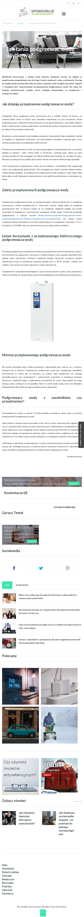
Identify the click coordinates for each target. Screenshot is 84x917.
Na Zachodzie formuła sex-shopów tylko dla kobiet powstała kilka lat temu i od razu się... (49, 611)
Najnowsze (22, 585)
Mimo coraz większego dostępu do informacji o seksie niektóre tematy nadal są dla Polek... (48, 596)
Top (7, 585)
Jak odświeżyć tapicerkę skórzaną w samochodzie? (27, 818)
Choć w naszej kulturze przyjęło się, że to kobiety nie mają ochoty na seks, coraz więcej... (50, 626)
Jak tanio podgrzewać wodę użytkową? (40, 52)
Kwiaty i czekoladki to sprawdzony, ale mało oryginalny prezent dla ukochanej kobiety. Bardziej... (49, 641)
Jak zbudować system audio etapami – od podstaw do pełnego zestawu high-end (67, 823)
